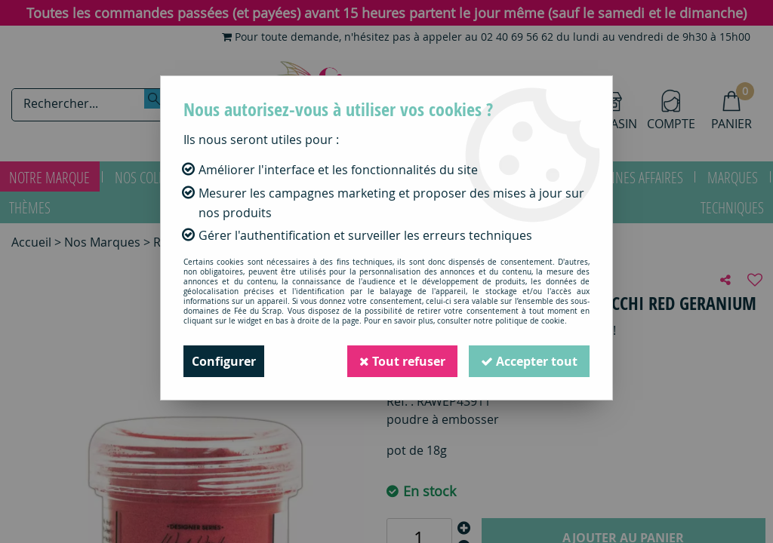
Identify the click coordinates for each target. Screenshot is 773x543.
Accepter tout (529, 361)
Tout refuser (402, 361)
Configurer (224, 361)
